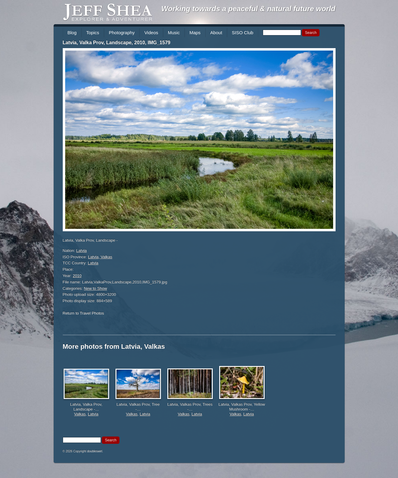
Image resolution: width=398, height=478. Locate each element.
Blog (72, 32)
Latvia (81, 250)
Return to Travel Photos (83, 313)
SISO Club (242, 32)
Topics (92, 32)
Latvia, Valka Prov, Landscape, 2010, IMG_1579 (116, 42)
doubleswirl (94, 451)
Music (174, 32)
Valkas (80, 414)
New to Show (95, 288)
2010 (77, 275)
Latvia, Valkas (100, 257)
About (216, 32)
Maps (195, 32)
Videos (151, 32)
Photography (122, 32)
